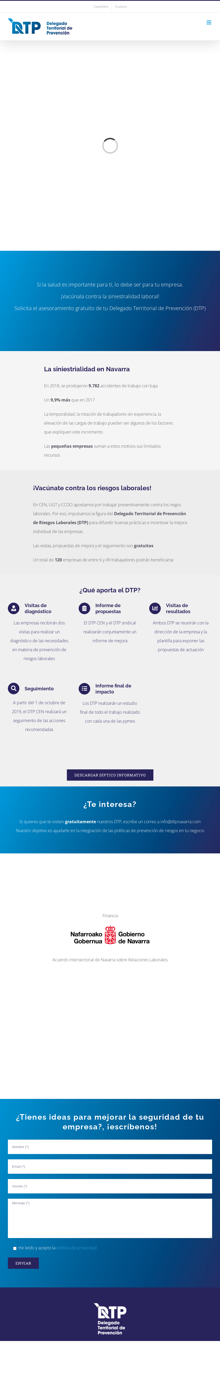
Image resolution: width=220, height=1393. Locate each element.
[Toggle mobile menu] (209, 22)
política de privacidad (76, 1248)
